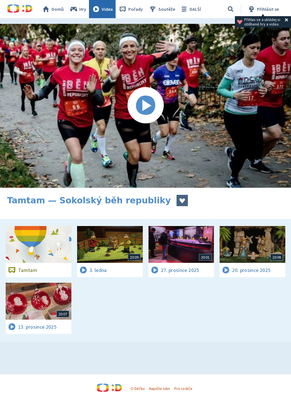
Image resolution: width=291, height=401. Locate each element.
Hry (77, 9)
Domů (53, 9)
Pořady (130, 9)
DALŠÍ (190, 9)
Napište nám (159, 388)
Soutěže (161, 9)
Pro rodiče (183, 388)
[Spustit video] (145, 106)
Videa (102, 9)
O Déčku (138, 388)
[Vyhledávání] (230, 9)
